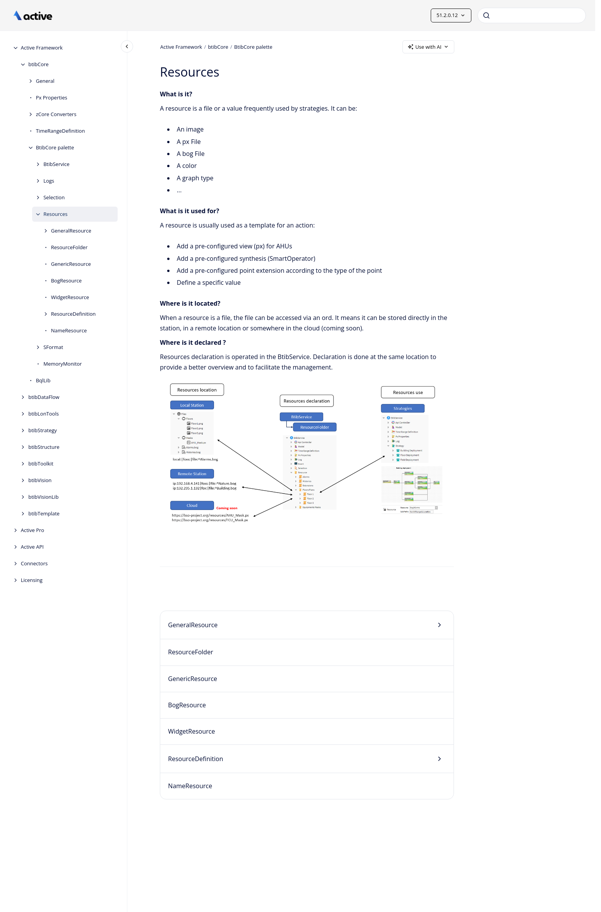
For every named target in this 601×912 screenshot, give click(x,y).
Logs (48, 180)
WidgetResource (70, 297)
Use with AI (428, 46)
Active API (32, 546)
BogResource (66, 280)
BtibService (56, 164)
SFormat (53, 347)
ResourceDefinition (73, 313)
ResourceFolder (69, 247)
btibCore (38, 64)
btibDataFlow (43, 397)
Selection (54, 197)
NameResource (69, 330)
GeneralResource (71, 230)
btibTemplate (44, 513)
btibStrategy (42, 430)
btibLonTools (43, 413)
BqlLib (43, 380)
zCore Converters (56, 114)
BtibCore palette (55, 147)
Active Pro (33, 530)
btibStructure (43, 446)
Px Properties (51, 97)
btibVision (39, 480)
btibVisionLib (43, 496)
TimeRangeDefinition (60, 130)
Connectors (34, 563)
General (45, 80)
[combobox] (532, 15)
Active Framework (42, 47)
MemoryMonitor (62, 363)
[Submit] (486, 15)
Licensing (32, 580)
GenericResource (71, 263)
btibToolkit (40, 463)
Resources (55, 213)
